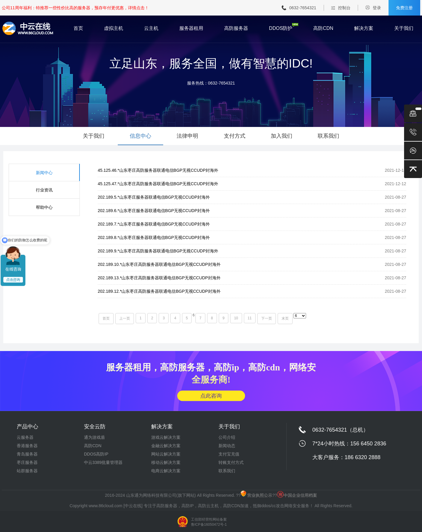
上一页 (124, 318)
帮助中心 (44, 207)
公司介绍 (226, 437)
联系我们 (328, 136)
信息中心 (140, 136)
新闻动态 (226, 445)
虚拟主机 (113, 28)
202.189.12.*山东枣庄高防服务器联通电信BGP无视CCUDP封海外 (159, 291)
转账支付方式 (231, 462)
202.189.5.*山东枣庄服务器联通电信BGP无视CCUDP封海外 (154, 197)
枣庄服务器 (27, 462)
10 (236, 318)
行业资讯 (44, 190)
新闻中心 (44, 172)
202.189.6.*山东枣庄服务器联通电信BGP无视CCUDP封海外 (154, 210)
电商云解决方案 (166, 470)
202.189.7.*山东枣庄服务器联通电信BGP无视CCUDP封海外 (154, 224)
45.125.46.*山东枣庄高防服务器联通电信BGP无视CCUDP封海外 (158, 170)
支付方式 (234, 136)
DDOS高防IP (96, 454)
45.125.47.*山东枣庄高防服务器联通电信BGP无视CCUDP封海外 (158, 183)
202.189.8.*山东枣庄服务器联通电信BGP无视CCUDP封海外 (154, 237)
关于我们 (403, 28)
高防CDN (323, 28)
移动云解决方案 (166, 462)
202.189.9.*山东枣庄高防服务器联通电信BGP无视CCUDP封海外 (158, 251)
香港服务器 (27, 445)
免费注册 (404, 7)
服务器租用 (191, 28)
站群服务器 (27, 470)
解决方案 (363, 28)
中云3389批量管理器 (103, 462)
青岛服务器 (27, 454)
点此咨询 (211, 395)
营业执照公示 (256, 495)
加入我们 (281, 136)
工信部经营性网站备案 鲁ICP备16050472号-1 (209, 522)
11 (250, 318)
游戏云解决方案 (166, 437)
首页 (78, 28)
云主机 (151, 28)
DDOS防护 (280, 28)
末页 (285, 318)
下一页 (266, 318)
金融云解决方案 (166, 445)
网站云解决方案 (166, 454)
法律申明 (187, 136)
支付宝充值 (228, 454)
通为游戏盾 (94, 437)
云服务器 (25, 437)
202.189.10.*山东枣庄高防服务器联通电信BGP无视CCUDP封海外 (159, 264)
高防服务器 (236, 28)
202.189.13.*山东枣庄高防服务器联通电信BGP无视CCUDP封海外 (159, 277)
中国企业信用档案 (297, 495)
